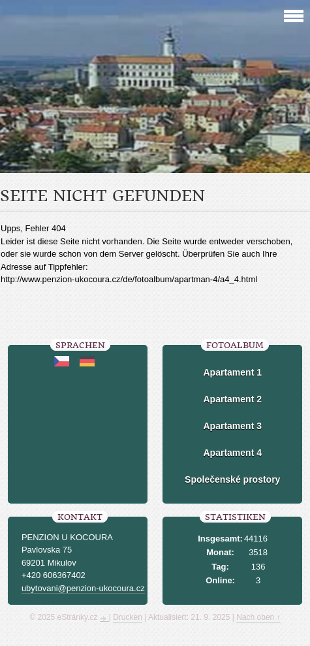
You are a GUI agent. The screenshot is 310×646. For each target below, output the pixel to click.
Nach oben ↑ (258, 617)
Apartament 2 (233, 399)
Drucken (127, 617)
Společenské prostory (232, 479)
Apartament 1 (233, 372)
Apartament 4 (233, 452)
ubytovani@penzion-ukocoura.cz (83, 588)
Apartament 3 (233, 426)
